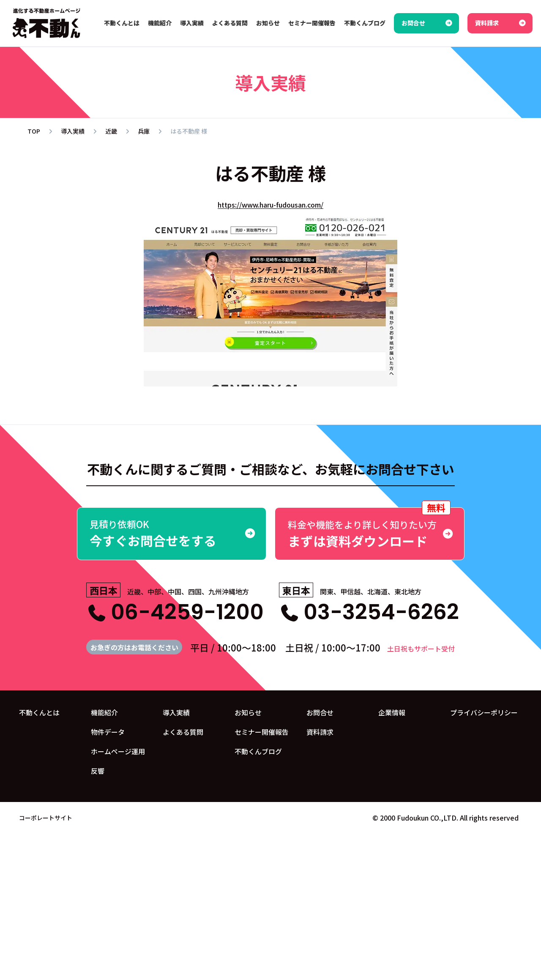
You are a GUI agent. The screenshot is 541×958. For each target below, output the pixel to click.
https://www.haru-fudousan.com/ (270, 205)
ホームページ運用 (118, 751)
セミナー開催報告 (262, 732)
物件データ (108, 732)
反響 (97, 771)
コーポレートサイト (45, 817)
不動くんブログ (258, 751)
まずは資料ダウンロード (369, 528)
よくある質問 (183, 732)
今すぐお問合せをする (172, 533)
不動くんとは (39, 712)
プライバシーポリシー (484, 712)
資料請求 (319, 732)
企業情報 (391, 712)
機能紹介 (104, 712)
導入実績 (176, 712)
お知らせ (248, 712)
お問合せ (319, 712)
